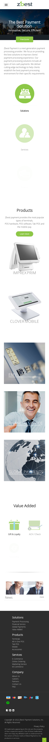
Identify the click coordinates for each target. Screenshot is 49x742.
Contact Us (16, 684)
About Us (16, 676)
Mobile (15, 646)
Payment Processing (20, 621)
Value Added (17, 629)
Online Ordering (18, 661)
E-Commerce (17, 659)
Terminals (16, 639)
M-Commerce (17, 666)
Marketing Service (19, 664)
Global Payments (19, 627)
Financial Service (18, 624)
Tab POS (15, 644)
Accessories (17, 649)
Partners (15, 681)
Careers (15, 679)
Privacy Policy (39, 726)
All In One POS (18, 641)
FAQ (14, 686)
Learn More (24, 234)
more (42, 597)
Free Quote (24, 39)
